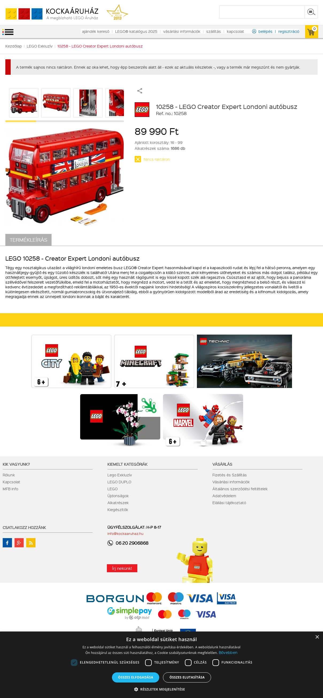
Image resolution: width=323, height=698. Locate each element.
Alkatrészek (118, 502)
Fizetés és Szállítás (229, 474)
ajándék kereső (95, 31)
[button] (161, 689)
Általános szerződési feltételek (240, 488)
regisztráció (288, 31)
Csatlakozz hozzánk (24, 527)
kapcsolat (235, 31)
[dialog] (161, 665)
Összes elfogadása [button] (135, 677)
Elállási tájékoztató (229, 502)
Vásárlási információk (231, 481)
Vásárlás (222, 464)
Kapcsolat (11, 481)
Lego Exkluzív (119, 474)
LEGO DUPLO (119, 481)
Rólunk (9, 474)
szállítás (213, 31)
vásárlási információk (181, 31)
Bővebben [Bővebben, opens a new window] (228, 652)
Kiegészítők (117, 509)
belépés (265, 31)
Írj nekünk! (122, 568)
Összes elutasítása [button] (187, 677)
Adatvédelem (224, 495)
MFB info (10, 488)
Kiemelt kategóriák (127, 464)
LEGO (112, 488)
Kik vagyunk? (16, 464)
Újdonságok (118, 495)
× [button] (317, 637)
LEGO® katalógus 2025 (136, 31)
